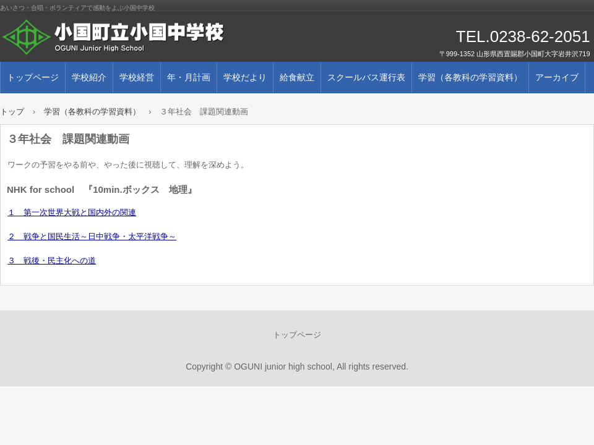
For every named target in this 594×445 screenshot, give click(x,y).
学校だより (245, 77)
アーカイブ (557, 77)
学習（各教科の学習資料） (470, 77)
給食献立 (297, 77)
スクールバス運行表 (366, 77)
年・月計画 (188, 77)
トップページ (33, 77)
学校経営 (136, 77)
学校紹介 (89, 77)
